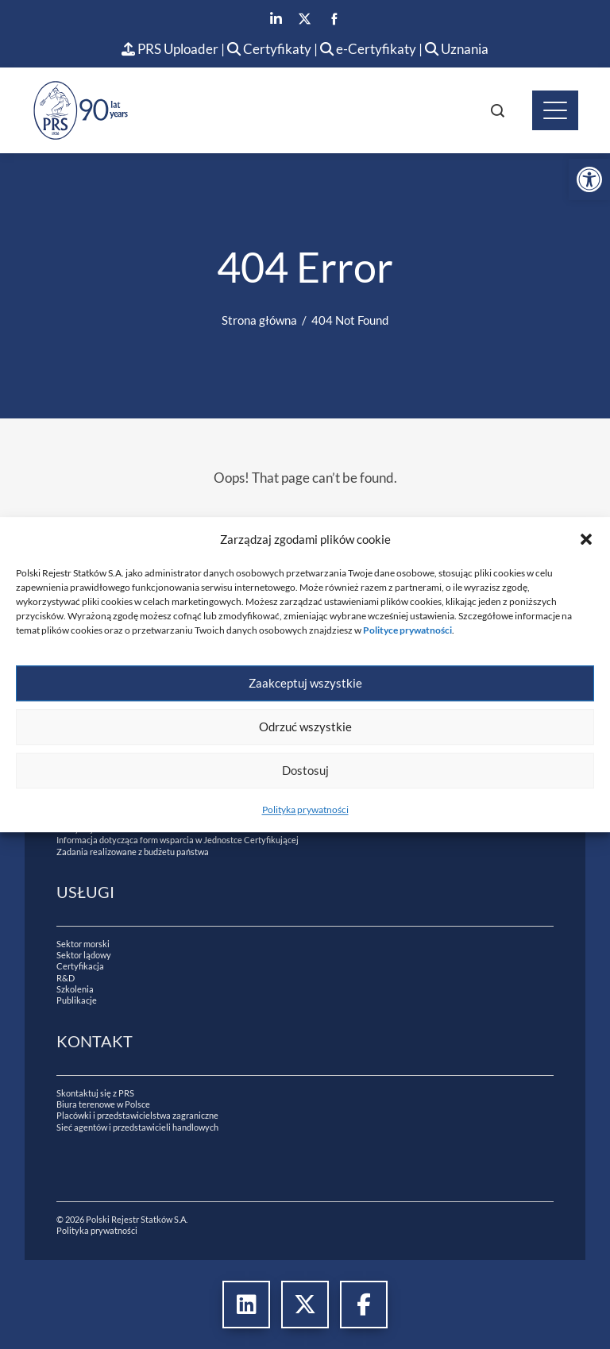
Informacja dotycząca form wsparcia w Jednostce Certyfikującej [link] (177, 839)
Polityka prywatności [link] (305, 809)
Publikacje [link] (76, 1000)
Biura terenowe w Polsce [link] (103, 1104)
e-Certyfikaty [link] (368, 48)
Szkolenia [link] (75, 989)
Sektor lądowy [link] (83, 955)
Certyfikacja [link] (80, 966)
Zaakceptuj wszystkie (305, 683)
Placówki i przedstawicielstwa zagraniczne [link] (137, 1115)
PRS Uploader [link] (170, 48)
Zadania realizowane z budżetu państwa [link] (132, 851)
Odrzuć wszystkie (305, 726)
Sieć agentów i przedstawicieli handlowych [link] (137, 1127)
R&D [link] (65, 978)
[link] (589, 179)
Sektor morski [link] (83, 944)
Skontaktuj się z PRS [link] (95, 1093)
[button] (586, 539)
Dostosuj (305, 770)
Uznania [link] (456, 48)
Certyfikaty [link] (270, 48)
